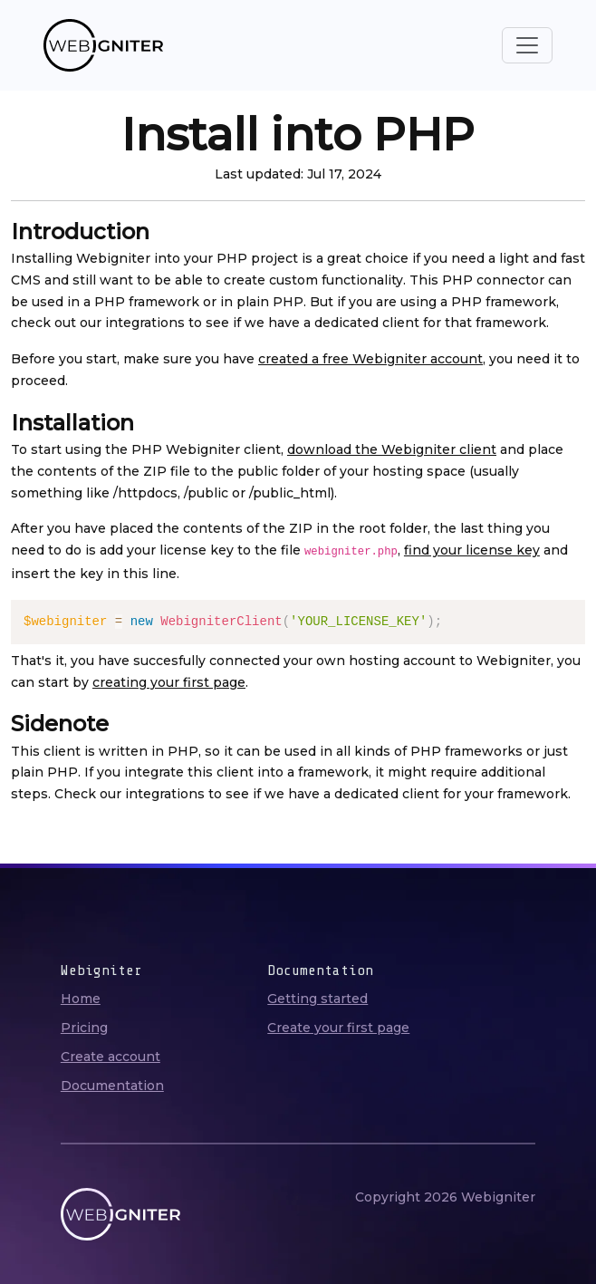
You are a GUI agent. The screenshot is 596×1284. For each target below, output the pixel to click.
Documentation (112, 1085)
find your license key (472, 550)
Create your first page (338, 1027)
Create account (110, 1056)
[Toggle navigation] (527, 45)
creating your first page (168, 682)
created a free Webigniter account (370, 359)
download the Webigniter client (391, 449)
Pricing (84, 1027)
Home (81, 998)
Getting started (317, 998)
